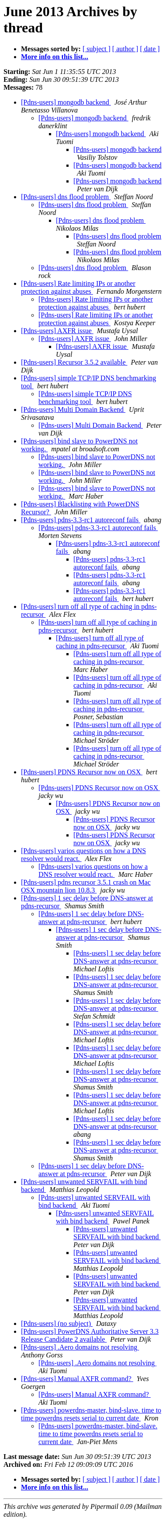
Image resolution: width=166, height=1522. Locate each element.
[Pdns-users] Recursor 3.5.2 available (74, 362)
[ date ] (149, 49)
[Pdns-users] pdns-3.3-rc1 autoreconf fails (80, 520)
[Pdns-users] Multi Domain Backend (73, 409)
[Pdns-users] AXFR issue (57, 330)
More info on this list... (54, 56)
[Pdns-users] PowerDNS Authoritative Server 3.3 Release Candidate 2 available (90, 1335)
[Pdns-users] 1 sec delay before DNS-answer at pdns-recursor (91, 917)
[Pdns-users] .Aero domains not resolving (80, 1347)
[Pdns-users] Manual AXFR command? (77, 1378)
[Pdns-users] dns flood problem (66, 196)
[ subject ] (97, 49)
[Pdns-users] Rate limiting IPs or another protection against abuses (78, 287)
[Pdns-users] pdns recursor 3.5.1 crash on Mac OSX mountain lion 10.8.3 (86, 886)
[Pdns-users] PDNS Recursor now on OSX (81, 772)
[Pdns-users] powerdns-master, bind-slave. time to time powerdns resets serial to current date (91, 1414)
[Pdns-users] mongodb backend (66, 102)
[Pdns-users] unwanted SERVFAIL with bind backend (105, 1217)
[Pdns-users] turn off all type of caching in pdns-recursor (100, 642)
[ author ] (125, 49)
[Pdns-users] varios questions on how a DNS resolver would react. (93, 870)
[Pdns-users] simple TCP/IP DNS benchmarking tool (85, 397)
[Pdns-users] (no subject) (57, 1323)
